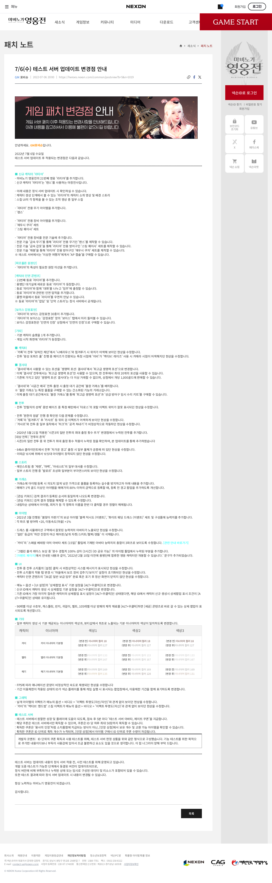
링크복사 (189, 77)
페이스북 (254, 144)
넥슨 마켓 (254, 163)
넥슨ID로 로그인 (244, 92)
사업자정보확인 (131, 864)
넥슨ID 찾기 (235, 104)
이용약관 (35, 855)
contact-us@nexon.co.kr (26, 864)
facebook (194, 77)
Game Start (236, 21)
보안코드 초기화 (234, 124)
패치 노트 (206, 46)
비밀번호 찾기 (254, 104)
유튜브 (254, 124)
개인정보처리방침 (76, 855)
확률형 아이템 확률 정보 (137, 855)
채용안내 (22, 855)
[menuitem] (59, 21)
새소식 (191, 46)
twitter (200, 77)
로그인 (257, 6)
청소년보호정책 (98, 855)
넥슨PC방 (115, 855)
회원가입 (240, 7)
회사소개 (8, 855)
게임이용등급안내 (54, 855)
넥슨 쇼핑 (234, 163)
